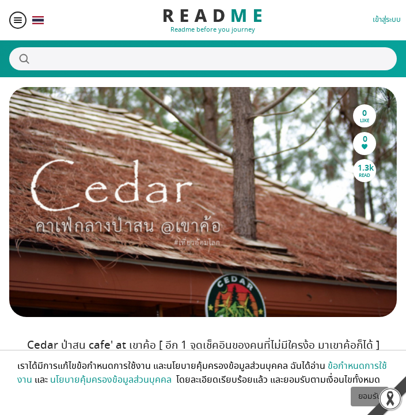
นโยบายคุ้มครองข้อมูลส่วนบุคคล (112, 380)
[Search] (203, 58)
